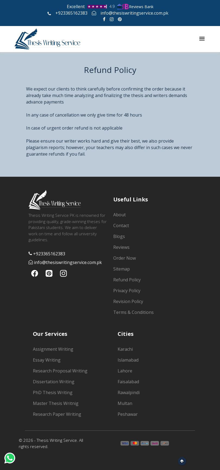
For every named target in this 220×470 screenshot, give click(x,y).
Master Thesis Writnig (55, 403)
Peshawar (128, 414)
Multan (125, 403)
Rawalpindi (129, 392)
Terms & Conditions (133, 312)
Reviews (121, 247)
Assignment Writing (53, 349)
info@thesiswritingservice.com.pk (130, 13)
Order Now (124, 258)
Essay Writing (47, 360)
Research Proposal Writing (60, 371)
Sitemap (121, 269)
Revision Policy (128, 301)
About (119, 215)
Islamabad (128, 360)
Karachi (125, 349)
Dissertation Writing (53, 382)
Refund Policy (127, 280)
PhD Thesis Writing (53, 392)
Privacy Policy (126, 291)
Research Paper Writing (57, 414)
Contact (121, 225)
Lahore (125, 371)
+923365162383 (67, 13)
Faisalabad (128, 382)
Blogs (119, 236)
